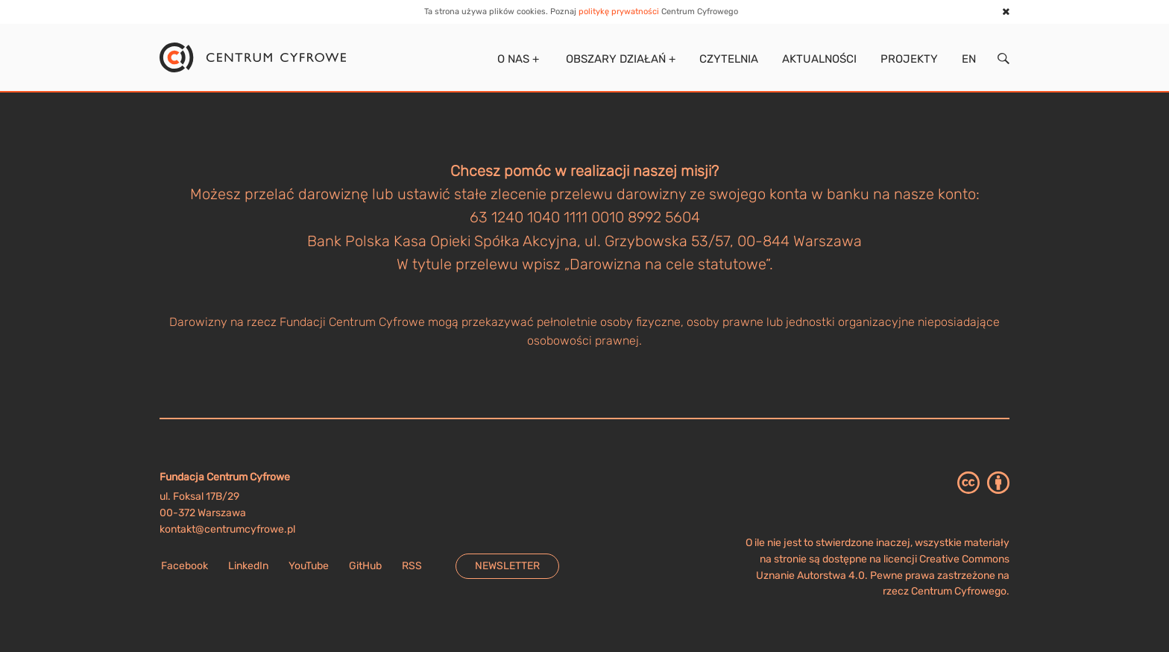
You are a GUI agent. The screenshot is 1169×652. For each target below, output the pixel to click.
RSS (412, 565)
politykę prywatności (619, 11)
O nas (516, 59)
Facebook (184, 565)
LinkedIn (248, 565)
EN (969, 59)
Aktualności (819, 59)
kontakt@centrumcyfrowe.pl (227, 529)
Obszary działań (619, 59)
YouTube (309, 565)
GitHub (365, 565)
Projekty (909, 59)
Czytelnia (728, 59)
